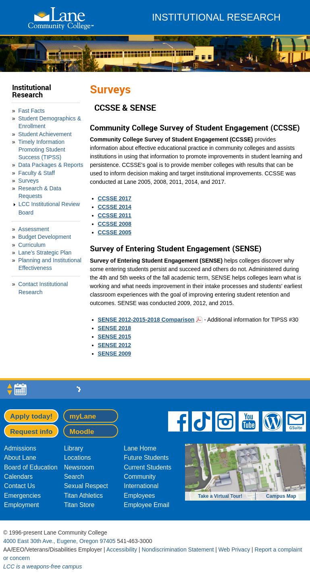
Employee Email (146, 504)
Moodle (81, 431)
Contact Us (19, 485)
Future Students (146, 457)
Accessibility (121, 549)
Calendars (18, 476)
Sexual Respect (86, 485)
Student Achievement (44, 134)
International (141, 485)
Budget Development (44, 237)
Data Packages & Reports (50, 165)
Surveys (28, 180)
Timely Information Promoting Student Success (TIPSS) (41, 149)
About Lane (20, 457)
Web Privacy (234, 549)
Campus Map (281, 496)
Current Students (147, 467)
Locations (77, 457)
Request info (31, 431)
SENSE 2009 (114, 353)
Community (140, 476)
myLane (82, 416)
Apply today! (31, 416)
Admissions (20, 448)
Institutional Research (31, 91)
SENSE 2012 (114, 345)
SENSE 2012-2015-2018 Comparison (146, 319)
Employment (21, 504)
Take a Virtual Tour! (220, 496)
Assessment (33, 229)
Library (73, 448)
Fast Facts (31, 110)
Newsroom (79, 467)
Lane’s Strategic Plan (44, 252)
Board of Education (31, 467)
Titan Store (79, 504)
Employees (139, 495)
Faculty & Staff (36, 173)
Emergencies (22, 495)
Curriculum (32, 245)
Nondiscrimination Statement (177, 549)
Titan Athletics (83, 495)
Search (74, 476)
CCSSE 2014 (114, 207)
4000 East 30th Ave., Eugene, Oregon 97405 (59, 541)
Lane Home (140, 448)
